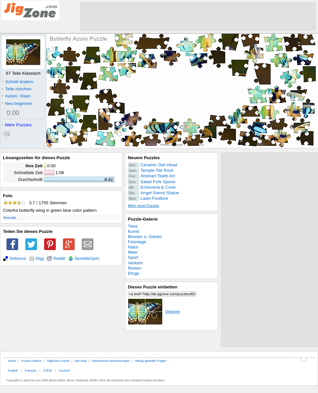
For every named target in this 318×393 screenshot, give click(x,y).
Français (31, 370)
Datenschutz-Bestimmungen (111, 360)
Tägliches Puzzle (57, 360)
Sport (133, 257)
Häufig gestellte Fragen (150, 360)
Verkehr (135, 262)
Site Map (80, 360)
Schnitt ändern (17, 81)
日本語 (47, 370)
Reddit (59, 258)
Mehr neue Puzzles (143, 206)
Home (12, 360)
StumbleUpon (87, 258)
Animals (9, 218)
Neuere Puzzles (144, 157)
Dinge (133, 273)
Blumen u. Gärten (145, 236)
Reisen (134, 268)
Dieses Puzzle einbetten (152, 287)
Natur (133, 247)
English (13, 370)
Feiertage (137, 241)
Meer (133, 252)
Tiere (133, 226)
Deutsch (64, 370)
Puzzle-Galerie (143, 219)
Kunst (133, 231)
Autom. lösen (16, 96)
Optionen (154, 311)
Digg (39, 258)
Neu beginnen (17, 103)
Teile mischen (16, 88)
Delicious (17, 258)
